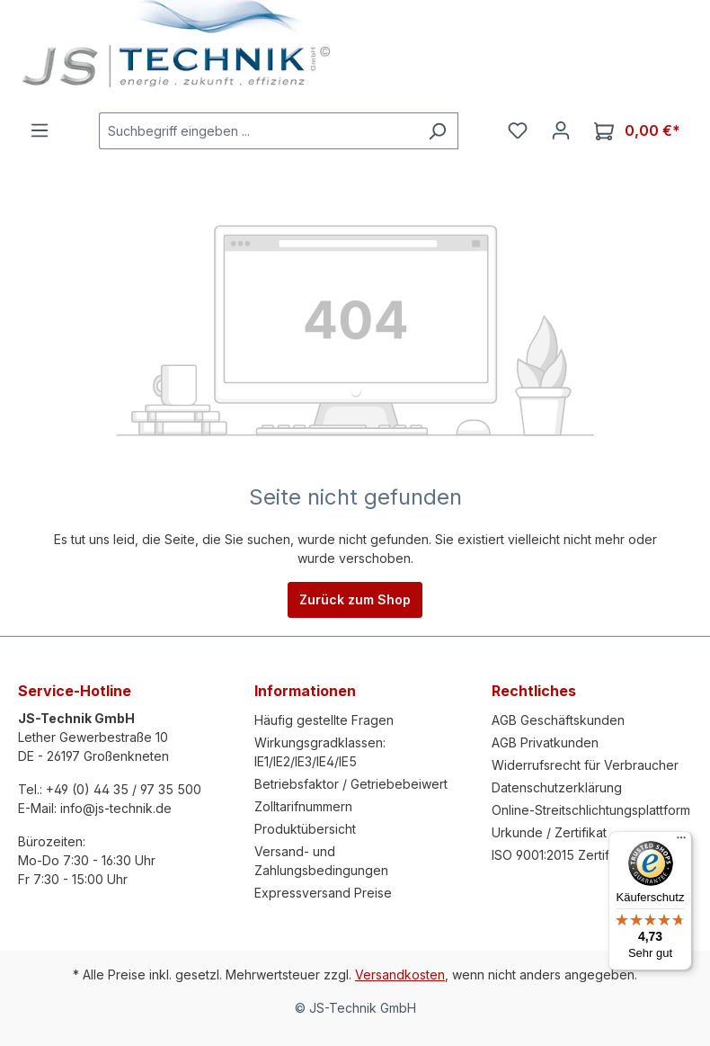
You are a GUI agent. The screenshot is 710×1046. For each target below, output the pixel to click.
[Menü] (39, 130)
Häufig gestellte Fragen (324, 720)
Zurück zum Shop (355, 599)
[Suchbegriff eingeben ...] (258, 130)
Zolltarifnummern (303, 806)
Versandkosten (400, 974)
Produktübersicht (305, 828)
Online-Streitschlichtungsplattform (591, 810)
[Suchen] (437, 130)
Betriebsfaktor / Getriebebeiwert (351, 783)
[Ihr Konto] (560, 130)
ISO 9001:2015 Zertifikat (561, 855)
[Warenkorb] (637, 130)
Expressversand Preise (323, 892)
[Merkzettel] (517, 130)
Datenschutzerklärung (557, 787)
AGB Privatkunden (545, 742)
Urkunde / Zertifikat (549, 832)
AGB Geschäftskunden (558, 720)
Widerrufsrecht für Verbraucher (585, 765)
